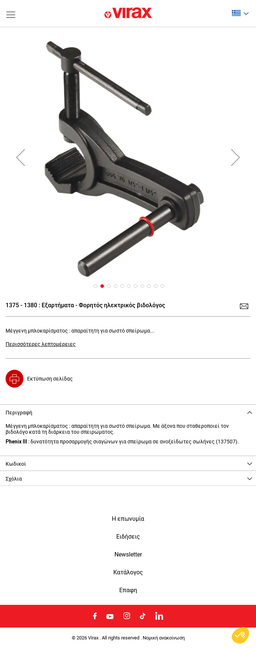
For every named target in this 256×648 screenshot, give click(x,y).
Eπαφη (128, 590)
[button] (240, 13)
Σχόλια (14, 479)
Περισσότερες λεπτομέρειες (41, 344)
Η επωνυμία (128, 519)
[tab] (128, 411)
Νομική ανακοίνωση (164, 638)
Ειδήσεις (128, 536)
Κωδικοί (16, 464)
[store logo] (128, 13)
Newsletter (128, 554)
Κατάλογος (128, 572)
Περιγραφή (19, 413)
